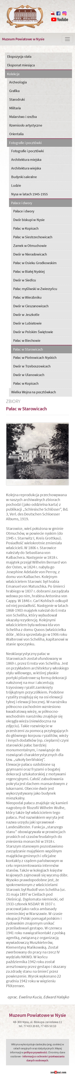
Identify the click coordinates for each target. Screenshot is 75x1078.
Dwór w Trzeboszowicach (32, 366)
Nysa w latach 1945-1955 (29, 194)
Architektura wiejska (26, 168)
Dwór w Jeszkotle (26, 314)
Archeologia (18, 82)
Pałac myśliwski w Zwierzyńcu (35, 288)
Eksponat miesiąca (21, 65)
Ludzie (16, 185)
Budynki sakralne (24, 176)
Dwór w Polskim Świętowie (33, 332)
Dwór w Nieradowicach (30, 254)
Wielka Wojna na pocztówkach (33, 392)
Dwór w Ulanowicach (28, 374)
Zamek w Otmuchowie (29, 245)
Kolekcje (13, 74)
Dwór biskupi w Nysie (29, 219)
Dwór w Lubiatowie (27, 323)
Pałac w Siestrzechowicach (32, 237)
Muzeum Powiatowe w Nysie (23, 39)
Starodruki (17, 99)
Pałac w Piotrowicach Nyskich (34, 357)
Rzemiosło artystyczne (25, 125)
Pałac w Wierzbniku (27, 297)
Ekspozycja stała (19, 56)
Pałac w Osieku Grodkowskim (35, 263)
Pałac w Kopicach (26, 228)
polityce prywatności (35, 1052)
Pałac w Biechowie (26, 340)
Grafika (14, 90)
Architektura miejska (26, 159)
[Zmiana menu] (67, 39)
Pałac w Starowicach (28, 349)
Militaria (15, 108)
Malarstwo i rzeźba (23, 116)
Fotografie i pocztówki (25, 143)
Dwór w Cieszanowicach (31, 306)
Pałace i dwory (21, 203)
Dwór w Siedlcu (24, 280)
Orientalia (16, 134)
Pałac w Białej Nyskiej (29, 271)
